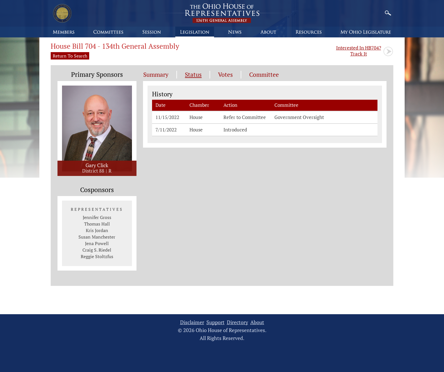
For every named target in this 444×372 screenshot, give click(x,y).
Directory (237, 322)
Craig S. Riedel (96, 249)
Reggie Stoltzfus (97, 256)
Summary (155, 74)
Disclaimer (192, 322)
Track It (358, 50)
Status (193, 74)
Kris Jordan (97, 230)
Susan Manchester (96, 236)
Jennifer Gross (97, 217)
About (257, 322)
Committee (264, 74)
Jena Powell (97, 243)
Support (215, 322)
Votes (225, 74)
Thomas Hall (97, 223)
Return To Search (70, 56)
